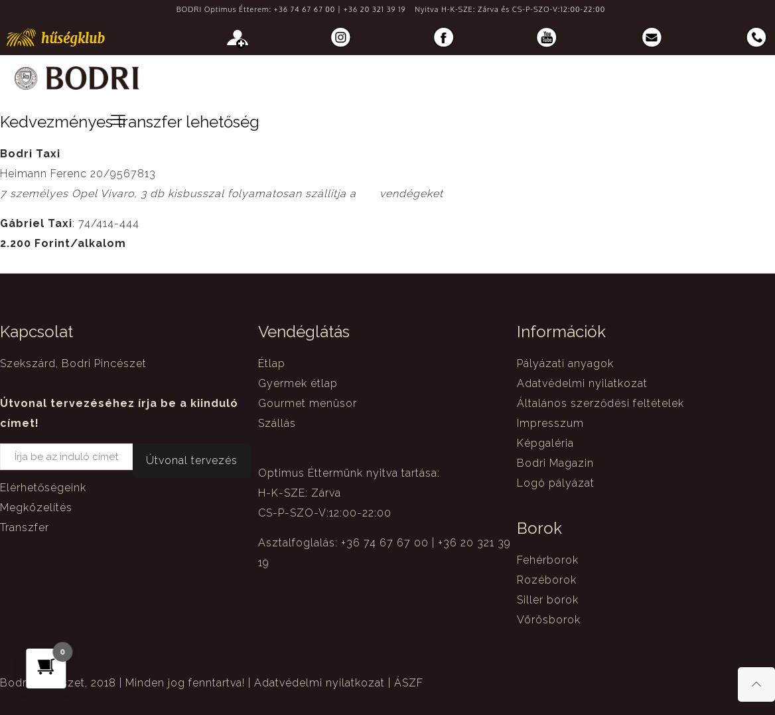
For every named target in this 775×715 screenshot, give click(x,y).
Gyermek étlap (298, 383)
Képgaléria (545, 443)
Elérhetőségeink (43, 487)
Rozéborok (547, 580)
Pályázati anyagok (565, 363)
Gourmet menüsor (307, 403)
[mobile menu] (118, 119)
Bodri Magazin (555, 463)
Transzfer (24, 527)
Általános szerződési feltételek (600, 403)
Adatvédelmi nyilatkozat (582, 383)
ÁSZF (408, 682)
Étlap (271, 363)
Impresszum (550, 423)
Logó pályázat (556, 483)
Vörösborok (549, 619)
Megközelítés (36, 507)
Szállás (277, 423)
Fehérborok (548, 560)
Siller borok (548, 600)
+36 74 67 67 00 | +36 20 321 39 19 (340, 9)
